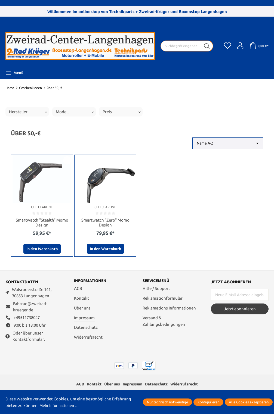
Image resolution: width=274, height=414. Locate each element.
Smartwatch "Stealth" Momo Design (42, 223)
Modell (75, 111)
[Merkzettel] (225, 46)
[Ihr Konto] (239, 46)
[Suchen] (204, 46)
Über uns (82, 308)
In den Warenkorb (42, 249)
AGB (78, 289)
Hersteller (28, 111)
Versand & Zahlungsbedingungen (164, 322)
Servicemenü (157, 281)
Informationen (91, 281)
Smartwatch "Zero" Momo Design (105, 223)
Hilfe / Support (156, 289)
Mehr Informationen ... (60, 405)
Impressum (84, 318)
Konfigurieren (208, 402)
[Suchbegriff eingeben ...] (179, 46)
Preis (122, 111)
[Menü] (14, 73)
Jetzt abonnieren (240, 309)
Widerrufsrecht (88, 338)
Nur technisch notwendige (167, 402)
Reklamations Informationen (169, 308)
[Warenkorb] (258, 46)
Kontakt (81, 299)
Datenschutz (86, 328)
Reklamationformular (163, 299)
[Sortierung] (227, 143)
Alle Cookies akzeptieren (249, 402)
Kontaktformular (28, 340)
